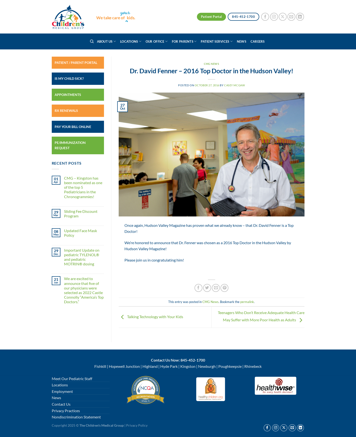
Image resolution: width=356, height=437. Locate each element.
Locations (130, 41)
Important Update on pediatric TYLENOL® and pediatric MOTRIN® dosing (81, 257)
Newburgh (207, 366)
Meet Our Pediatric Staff (72, 378)
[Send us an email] (291, 17)
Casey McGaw (234, 85)
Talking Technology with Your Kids (151, 316)
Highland (150, 366)
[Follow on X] (283, 17)
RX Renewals (66, 110)
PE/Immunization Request (70, 145)
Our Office (157, 41)
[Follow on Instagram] (274, 17)
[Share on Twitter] (207, 288)
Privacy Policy (137, 425)
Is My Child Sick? (69, 78)
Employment (62, 391)
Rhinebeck (253, 366)
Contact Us (61, 404)
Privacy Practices (66, 410)
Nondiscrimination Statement (76, 417)
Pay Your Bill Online (73, 127)
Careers (258, 41)
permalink (247, 302)
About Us (106, 41)
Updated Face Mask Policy (80, 232)
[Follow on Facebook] (265, 17)
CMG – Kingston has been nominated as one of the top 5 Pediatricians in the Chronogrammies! (83, 187)
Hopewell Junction (124, 366)
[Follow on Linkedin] (300, 427)
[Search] (92, 41)
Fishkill (100, 366)
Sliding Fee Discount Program (80, 213)
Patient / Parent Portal (76, 63)
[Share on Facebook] (198, 288)
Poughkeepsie (230, 366)
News (241, 41)
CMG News (211, 63)
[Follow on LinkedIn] (300, 17)
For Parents (184, 41)
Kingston (187, 366)
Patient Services (217, 41)
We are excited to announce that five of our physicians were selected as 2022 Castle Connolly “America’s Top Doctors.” (84, 290)
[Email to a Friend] (216, 288)
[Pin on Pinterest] (224, 288)
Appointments (68, 95)
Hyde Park (169, 366)
